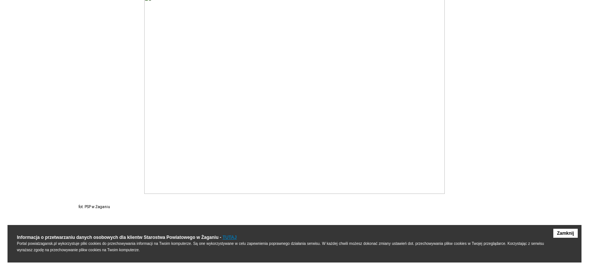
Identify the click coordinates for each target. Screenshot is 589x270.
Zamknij (565, 233)
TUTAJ (229, 237)
